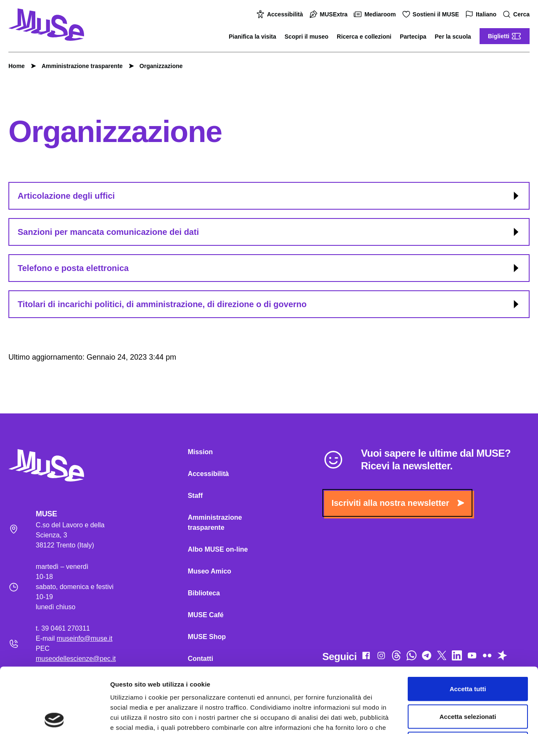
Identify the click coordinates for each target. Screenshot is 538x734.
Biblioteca (204, 593)
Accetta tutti (468, 623)
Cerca (517, 14)
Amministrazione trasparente (78, 66)
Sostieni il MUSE (431, 14)
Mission (200, 451)
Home (16, 66)
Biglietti (504, 36)
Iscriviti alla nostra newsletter (398, 503)
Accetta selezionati (467, 651)
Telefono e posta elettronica (269, 268)
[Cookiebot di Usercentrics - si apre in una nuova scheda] (54, 717)
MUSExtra (329, 14)
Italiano (481, 14)
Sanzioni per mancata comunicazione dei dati (269, 232)
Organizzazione (157, 66)
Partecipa (413, 36)
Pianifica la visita (252, 36)
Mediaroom (376, 14)
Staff (195, 495)
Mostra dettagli (442, 717)
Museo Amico (209, 571)
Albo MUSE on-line (218, 549)
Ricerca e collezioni (364, 36)
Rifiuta (468, 678)
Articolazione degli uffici (269, 196)
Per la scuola (453, 36)
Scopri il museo (306, 36)
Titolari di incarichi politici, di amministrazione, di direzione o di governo (269, 304)
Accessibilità (280, 14)
